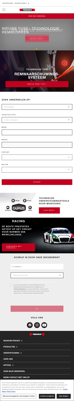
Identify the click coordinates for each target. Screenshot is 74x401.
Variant (6, 152)
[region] (37, 390)
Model (5, 139)
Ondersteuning (12, 353)
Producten (10, 347)
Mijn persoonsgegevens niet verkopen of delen (19, 396)
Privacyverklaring (19, 289)
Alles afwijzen (63, 396)
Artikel (8, 365)
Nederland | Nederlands (15, 3)
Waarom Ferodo (13, 341)
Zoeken (37, 182)
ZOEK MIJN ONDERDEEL (14, 371)
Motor (5, 164)
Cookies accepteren (47, 396)
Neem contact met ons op (16, 377)
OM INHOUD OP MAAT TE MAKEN (38, 282)
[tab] (34, 49)
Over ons (8, 359)
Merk (4, 127)
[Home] (27, 10)
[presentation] (29, 299)
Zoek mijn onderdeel (37, 16)
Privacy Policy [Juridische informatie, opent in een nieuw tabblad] (11, 392)
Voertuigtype (9, 114)
